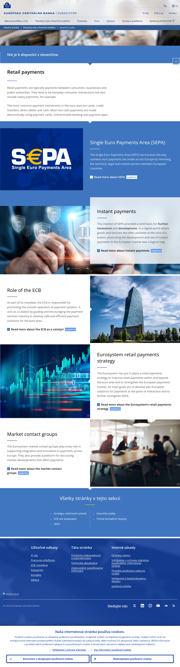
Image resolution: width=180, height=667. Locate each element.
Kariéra (172, 13)
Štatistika (82, 21)
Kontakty (36, 575)
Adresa (35, 580)
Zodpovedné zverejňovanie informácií (87, 569)
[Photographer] (177, 272)
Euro (96, 21)
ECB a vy (158, 13)
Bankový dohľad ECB (163, 21)
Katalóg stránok (12, 593)
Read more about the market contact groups (34, 471)
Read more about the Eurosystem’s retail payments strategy (134, 407)
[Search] (149, 6)
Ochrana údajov (121, 555)
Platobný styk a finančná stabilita (52, 21)
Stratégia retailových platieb (70, 513)
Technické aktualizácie (84, 563)
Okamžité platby (106, 513)
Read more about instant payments (125, 250)
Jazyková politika (121, 586)
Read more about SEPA (109, 177)
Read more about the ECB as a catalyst (37, 329)
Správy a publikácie (132, 21)
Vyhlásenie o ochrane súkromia (69, 649)
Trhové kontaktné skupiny (111, 518)
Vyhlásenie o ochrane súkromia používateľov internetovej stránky (130, 563)
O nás (146, 13)
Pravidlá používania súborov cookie (128, 572)
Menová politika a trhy (16, 21)
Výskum (111, 21)
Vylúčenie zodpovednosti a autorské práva (86, 557)
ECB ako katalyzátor (65, 518)
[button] (169, 6)
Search (165, 6)
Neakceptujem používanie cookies (132, 658)
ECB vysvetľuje (39, 565)
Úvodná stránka (11, 27)
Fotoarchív (37, 570)
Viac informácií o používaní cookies (112, 649)
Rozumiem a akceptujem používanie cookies (48, 658)
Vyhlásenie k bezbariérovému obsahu (129, 580)
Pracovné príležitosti (43, 560)
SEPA (57, 524)
